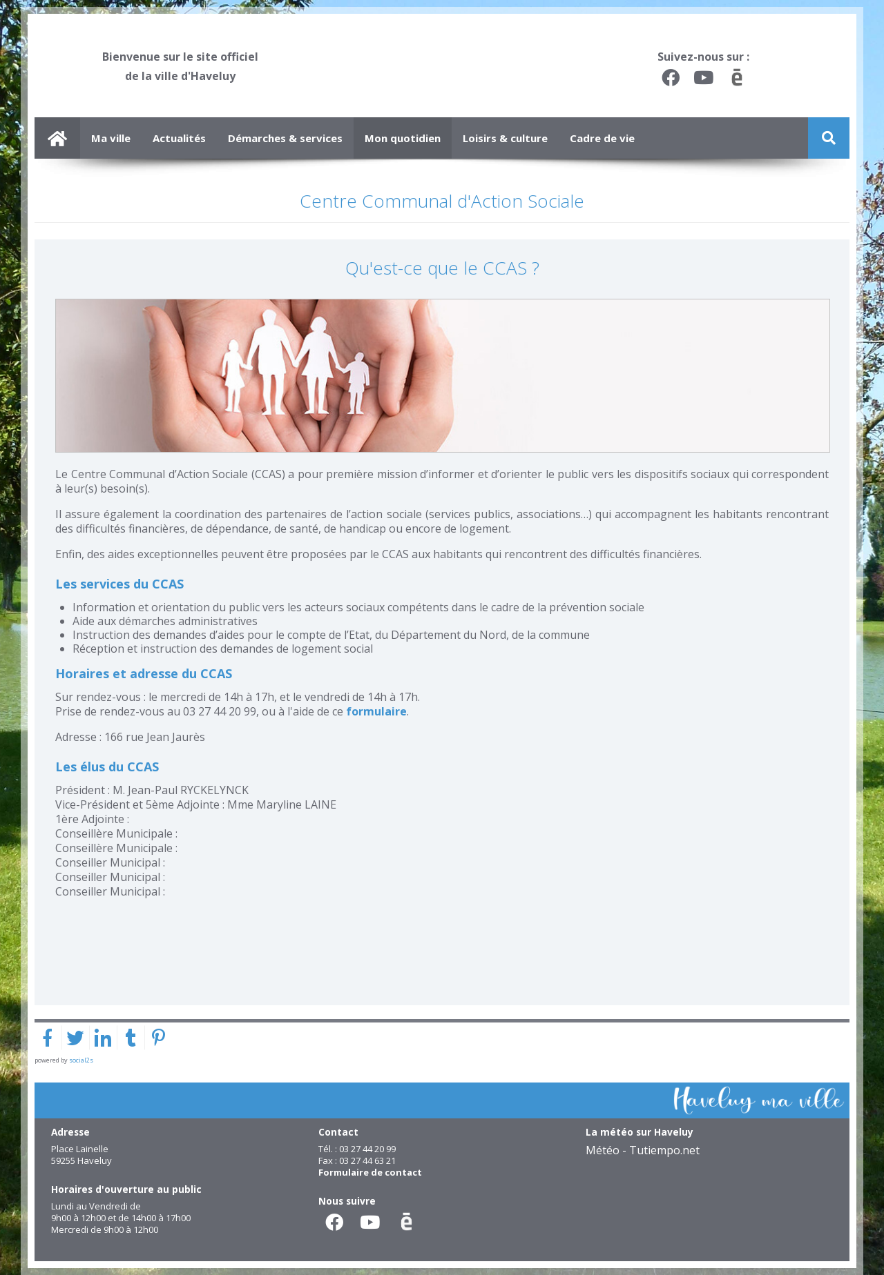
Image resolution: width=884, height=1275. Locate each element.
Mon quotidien (403, 138)
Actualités (179, 138)
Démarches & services (285, 138)
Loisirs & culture (505, 138)
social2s (81, 1060)
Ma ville (111, 138)
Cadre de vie (602, 138)
